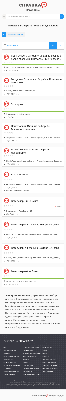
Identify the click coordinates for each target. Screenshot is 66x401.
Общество (45, 356)
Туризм (25, 362)
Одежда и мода (28, 365)
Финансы (26, 359)
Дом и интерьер (47, 371)
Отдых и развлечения (10, 362)
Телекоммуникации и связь (31, 374)
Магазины (6, 353)
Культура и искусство (30, 356)
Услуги (44, 350)
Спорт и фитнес (28, 350)
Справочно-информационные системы (35, 368)
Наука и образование (49, 362)
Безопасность (27, 371)
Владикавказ (33, 10)
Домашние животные (49, 359)
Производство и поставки (11, 365)
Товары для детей (9, 374)
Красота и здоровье (9, 350)
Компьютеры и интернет (11, 371)
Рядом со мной (12, 45)
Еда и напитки (47, 347)
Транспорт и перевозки (49, 365)
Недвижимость (8, 359)
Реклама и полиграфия (49, 368)
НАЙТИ (62, 16)
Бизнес (44, 353)
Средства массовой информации (14, 356)
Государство (7, 368)
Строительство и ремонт (31, 347)
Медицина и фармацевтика (32, 353)
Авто (4, 347)
